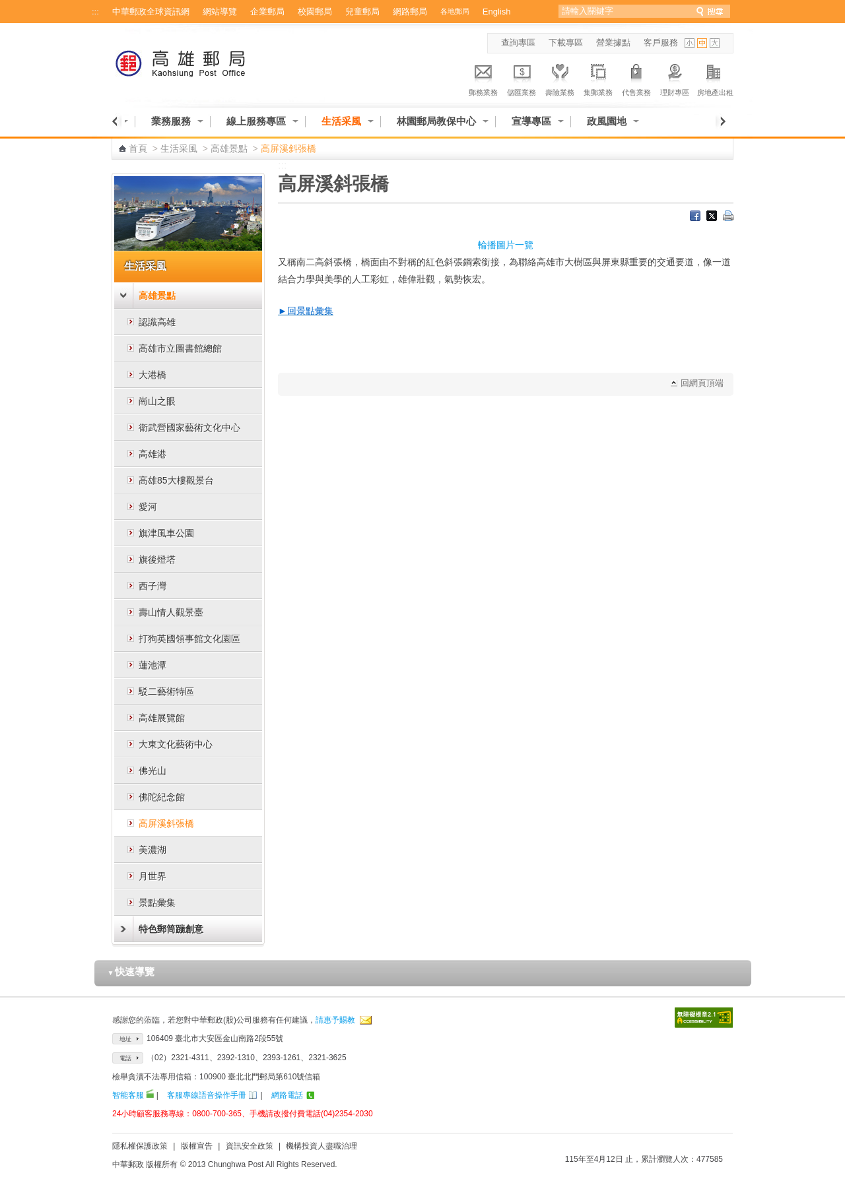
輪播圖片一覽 (505, 244)
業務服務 (171, 121)
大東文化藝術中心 (176, 744)
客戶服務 (661, 43)
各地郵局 (454, 11)
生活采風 (341, 121)
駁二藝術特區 (166, 691)
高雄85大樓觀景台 (176, 480)
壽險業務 (560, 77)
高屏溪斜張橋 (166, 823)
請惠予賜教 (335, 1020)
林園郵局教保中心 (436, 121)
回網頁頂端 (702, 383)
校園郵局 (315, 11)
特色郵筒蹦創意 (171, 929)
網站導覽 (220, 11)
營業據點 (613, 43)
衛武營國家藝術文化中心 (189, 427)
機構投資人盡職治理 (321, 1146)
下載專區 (566, 43)
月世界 (152, 876)
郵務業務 (483, 77)
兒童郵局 (362, 11)
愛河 (148, 506)
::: (95, 11)
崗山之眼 (157, 401)
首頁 (138, 148)
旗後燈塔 (157, 559)
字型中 (702, 43)
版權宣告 (197, 1146)
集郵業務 (598, 77)
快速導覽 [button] (131, 971)
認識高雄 (157, 322)
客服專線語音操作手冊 (206, 1095)
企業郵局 (267, 11)
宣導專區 (531, 121)
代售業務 (636, 77)
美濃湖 (152, 849)
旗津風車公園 (166, 533)
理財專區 (675, 77)
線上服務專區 (256, 121)
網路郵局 (410, 11)
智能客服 (128, 1095)
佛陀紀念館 (162, 797)
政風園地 (606, 121)
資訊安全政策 (249, 1146)
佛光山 (152, 770)
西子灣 (152, 586)
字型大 (715, 43)
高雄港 (152, 454)
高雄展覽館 (162, 718)
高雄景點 (229, 148)
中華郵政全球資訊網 (150, 11)
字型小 (689, 43)
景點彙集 (157, 902)
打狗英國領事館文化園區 (189, 638)
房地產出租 (715, 77)
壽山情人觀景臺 (171, 612)
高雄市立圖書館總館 (180, 348)
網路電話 (287, 1095)
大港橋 (152, 374)
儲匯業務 (521, 77)
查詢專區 (518, 43)
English (497, 11)
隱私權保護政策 (140, 1146)
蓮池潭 (152, 665)
